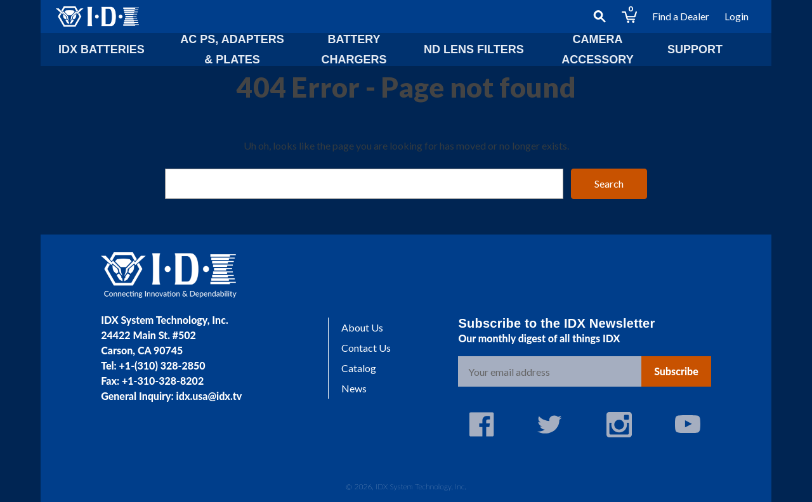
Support (695, 49)
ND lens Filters (474, 49)
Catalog (358, 368)
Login (736, 16)
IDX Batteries (101, 49)
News (354, 388)
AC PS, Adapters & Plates (232, 49)
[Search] (599, 16)
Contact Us (366, 348)
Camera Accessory (597, 49)
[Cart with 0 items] (629, 16)
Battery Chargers (353, 49)
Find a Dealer (680, 16)
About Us (362, 327)
